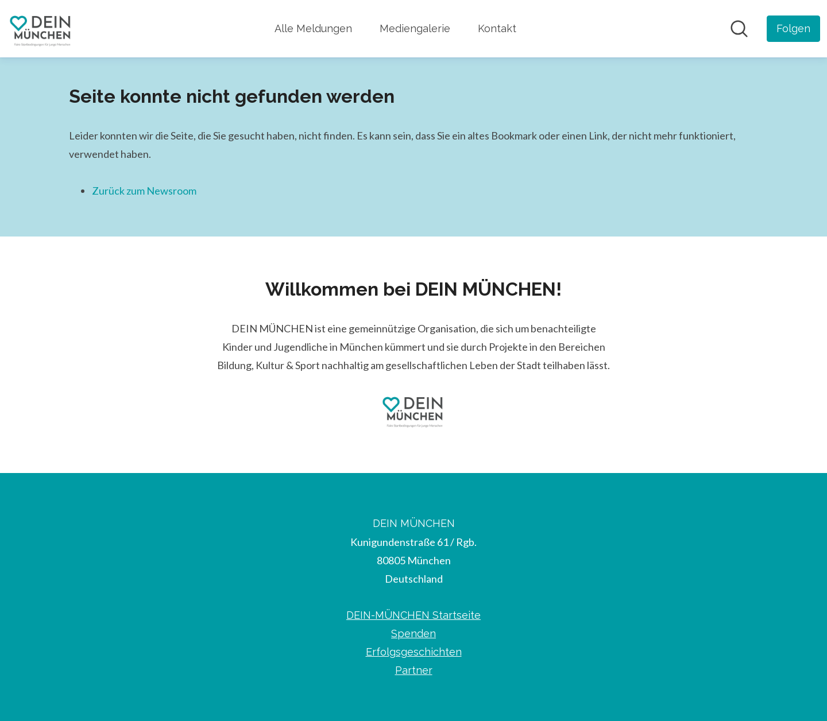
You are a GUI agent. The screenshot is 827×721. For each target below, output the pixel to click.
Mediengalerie (415, 28)
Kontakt (497, 28)
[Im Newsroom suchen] (739, 29)
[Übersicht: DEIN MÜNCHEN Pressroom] (41, 29)
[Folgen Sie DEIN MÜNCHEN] (793, 28)
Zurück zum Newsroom (144, 190)
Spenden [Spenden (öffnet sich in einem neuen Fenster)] (413, 633)
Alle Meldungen (313, 28)
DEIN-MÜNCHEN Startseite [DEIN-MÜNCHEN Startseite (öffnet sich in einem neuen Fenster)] (413, 615)
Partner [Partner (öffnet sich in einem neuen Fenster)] (413, 670)
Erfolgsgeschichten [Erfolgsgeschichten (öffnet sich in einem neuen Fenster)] (414, 652)
